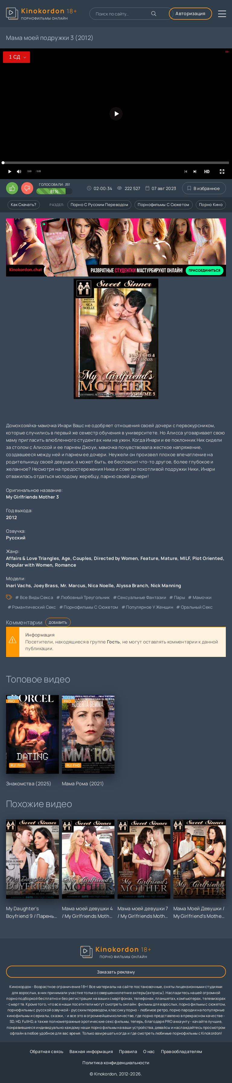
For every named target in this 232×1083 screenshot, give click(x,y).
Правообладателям (181, 1051)
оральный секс (197, 607)
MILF (185, 558)
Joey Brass (46, 585)
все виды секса (36, 597)
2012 (11, 517)
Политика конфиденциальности (115, 1062)
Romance (65, 565)
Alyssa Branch (132, 585)
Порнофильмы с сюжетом (163, 204)
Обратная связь (46, 1051)
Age (66, 558)
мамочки (202, 597)
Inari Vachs (18, 585)
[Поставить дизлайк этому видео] (27, 188)
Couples (82, 558)
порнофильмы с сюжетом (91, 607)
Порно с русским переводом (99, 204)
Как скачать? (24, 204)
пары (179, 597)
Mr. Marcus (72, 585)
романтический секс (34, 607)
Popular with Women (29, 565)
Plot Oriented (207, 558)
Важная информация (91, 1051)
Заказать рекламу (116, 972)
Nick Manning (166, 585)
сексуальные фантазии (142, 597)
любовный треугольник (85, 597)
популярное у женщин (149, 607)
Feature (149, 558)
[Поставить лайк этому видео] (12, 188)
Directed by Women (116, 558)
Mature (169, 558)
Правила (128, 1051)
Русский (15, 538)
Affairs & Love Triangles (32, 558)
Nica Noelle (101, 585)
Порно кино (211, 204)
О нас (149, 1051)
